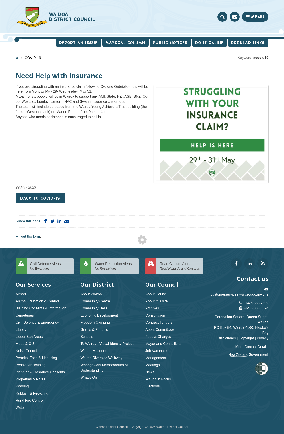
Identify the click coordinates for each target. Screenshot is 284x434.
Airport (21, 294)
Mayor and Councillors (163, 344)
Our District (97, 284)
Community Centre (95, 301)
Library (21, 329)
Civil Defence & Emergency (37, 322)
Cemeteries (25, 315)
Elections (152, 386)
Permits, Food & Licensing (36, 358)
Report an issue (78, 43)
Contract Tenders (158, 322)
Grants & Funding (94, 329)
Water (20, 407)
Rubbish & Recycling (32, 393)
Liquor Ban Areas (29, 337)
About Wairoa (91, 294)
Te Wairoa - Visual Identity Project (106, 344)
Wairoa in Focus (158, 379)
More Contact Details (251, 347)
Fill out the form (28, 236)
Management (155, 358)
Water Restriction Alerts (115, 266)
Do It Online (209, 43)
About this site (156, 301)
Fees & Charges (158, 337)
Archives (152, 308)
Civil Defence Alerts (50, 266)
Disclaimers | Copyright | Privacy (242, 338)
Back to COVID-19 (40, 198)
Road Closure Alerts (180, 266)
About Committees (160, 329)
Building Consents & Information (41, 308)
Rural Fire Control (29, 400)
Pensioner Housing (30, 365)
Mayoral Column (125, 43)
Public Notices (170, 43)
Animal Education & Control (37, 301)
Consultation (155, 315)
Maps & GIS (25, 344)
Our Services (33, 284)
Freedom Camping (95, 322)
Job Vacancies (156, 351)
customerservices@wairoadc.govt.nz (239, 294)
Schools (86, 337)
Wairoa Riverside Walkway (101, 358)
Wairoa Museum (93, 351)
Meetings (152, 365)
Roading (22, 386)
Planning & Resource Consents (40, 372)
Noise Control (26, 351)
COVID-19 (33, 58)
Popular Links (248, 43)
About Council (156, 294)
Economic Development (99, 315)
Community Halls (93, 308)
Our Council (162, 284)
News (149, 372)
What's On (88, 377)
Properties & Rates (30, 379)
